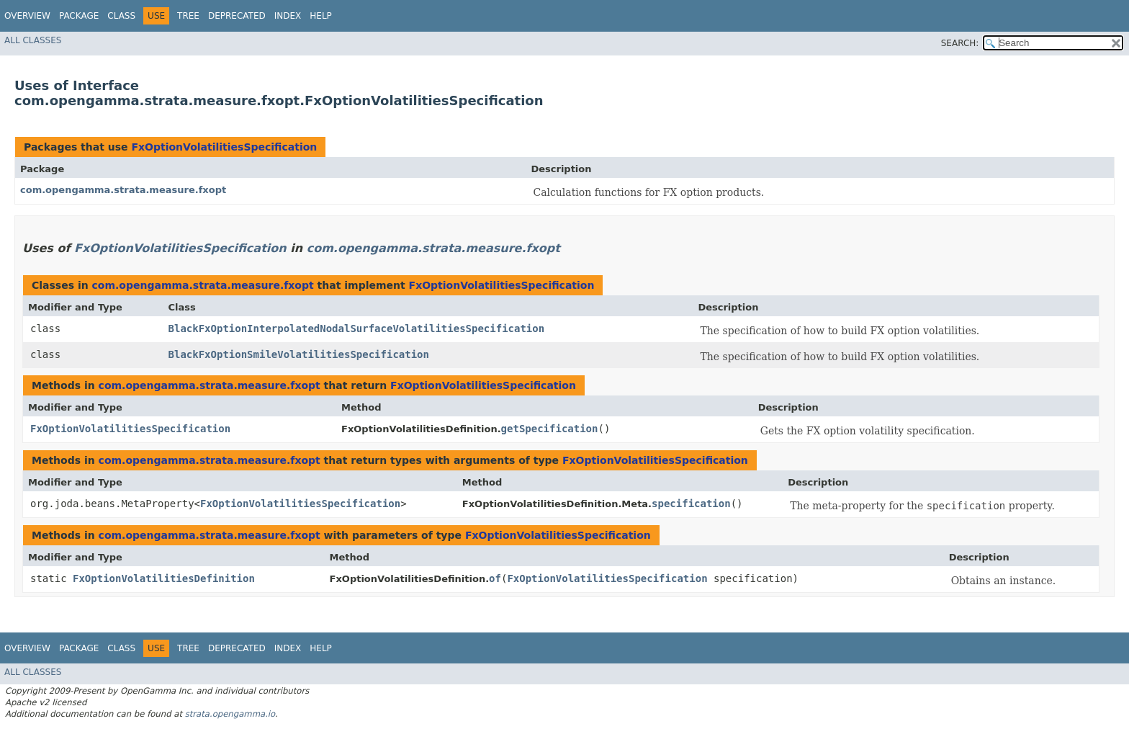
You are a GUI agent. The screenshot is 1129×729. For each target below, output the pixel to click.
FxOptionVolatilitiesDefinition (164, 578)
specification (691, 503)
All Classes (32, 40)
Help (321, 16)
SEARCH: (960, 43)
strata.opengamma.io (230, 714)
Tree (188, 16)
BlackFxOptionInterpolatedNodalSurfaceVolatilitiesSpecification (356, 328)
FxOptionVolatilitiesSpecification (224, 147)
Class (121, 16)
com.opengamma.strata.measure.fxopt (123, 189)
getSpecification (549, 428)
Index (288, 16)
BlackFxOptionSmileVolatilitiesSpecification (298, 354)
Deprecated (237, 16)
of (495, 578)
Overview (27, 16)
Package (79, 16)
